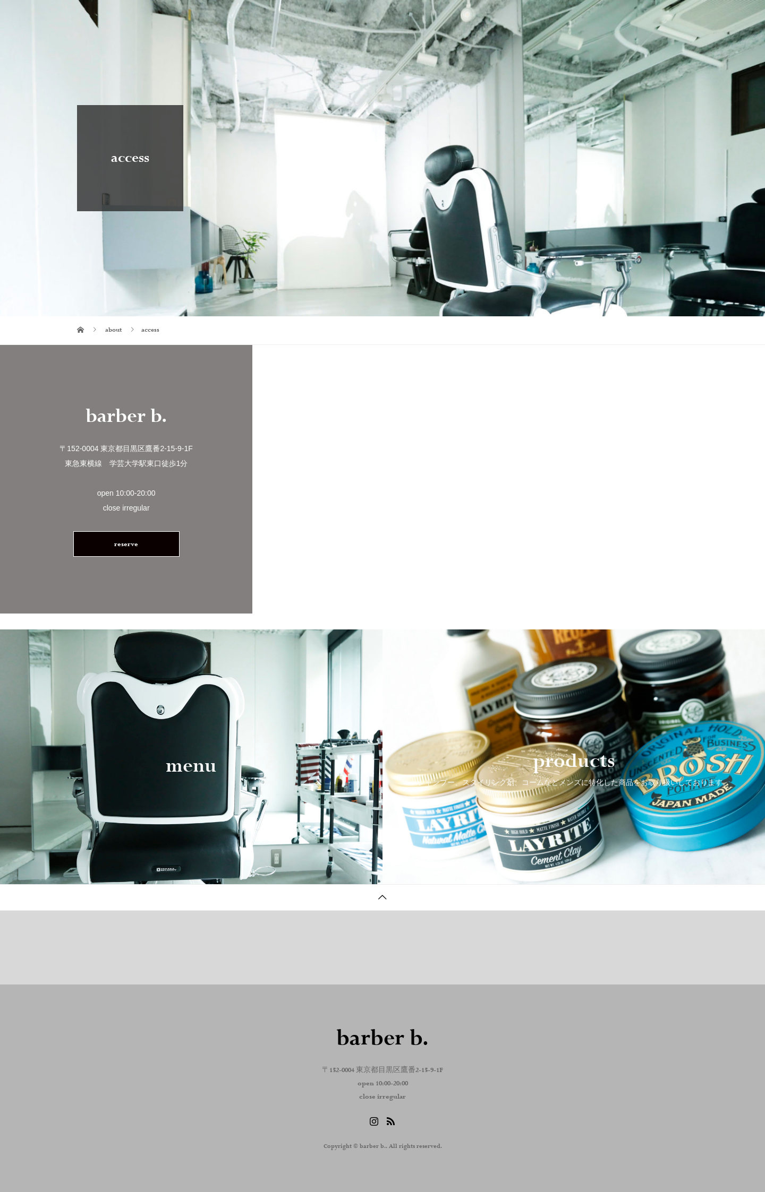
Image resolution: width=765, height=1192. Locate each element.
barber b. (112, 18)
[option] (191, 756)
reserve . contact (646, 18)
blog (522, 18)
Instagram (574, 18)
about (475, 18)
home (428, 18)
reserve (126, 544)
